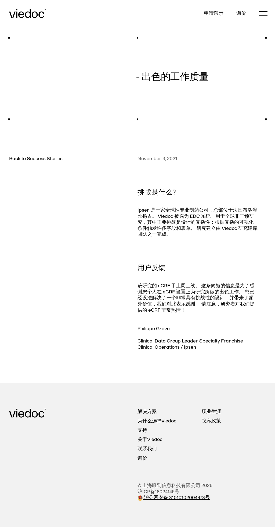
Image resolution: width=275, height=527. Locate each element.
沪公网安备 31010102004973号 (174, 497)
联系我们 (147, 448)
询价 (241, 13)
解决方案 (147, 411)
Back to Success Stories (36, 158)
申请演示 (213, 13)
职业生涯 (211, 411)
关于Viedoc (150, 439)
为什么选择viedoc (157, 421)
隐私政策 (211, 421)
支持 (142, 430)
